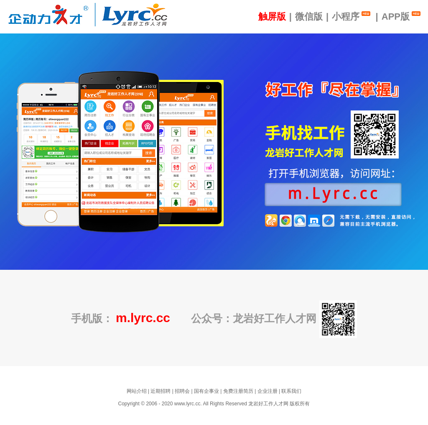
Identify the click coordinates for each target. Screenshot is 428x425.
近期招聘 (160, 391)
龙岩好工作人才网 (268, 404)
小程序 (352, 16)
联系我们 (291, 391)
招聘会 (182, 391)
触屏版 (272, 16)
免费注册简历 (238, 391)
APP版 (402, 16)
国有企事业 (206, 391)
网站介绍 (137, 391)
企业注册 (267, 391)
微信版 (309, 16)
